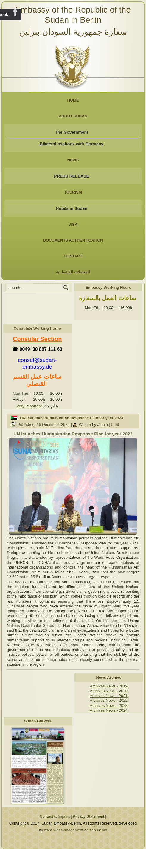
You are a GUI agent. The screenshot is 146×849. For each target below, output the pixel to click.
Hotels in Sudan (71, 208)
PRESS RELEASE (71, 176)
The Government (71, 132)
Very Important (29, 406)
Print (115, 424)
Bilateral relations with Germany (71, 144)
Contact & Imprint (54, 816)
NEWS (73, 160)
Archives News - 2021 (109, 695)
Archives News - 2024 (109, 710)
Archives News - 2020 (109, 691)
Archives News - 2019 (109, 686)
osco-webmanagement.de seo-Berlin (75, 830)
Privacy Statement (88, 816)
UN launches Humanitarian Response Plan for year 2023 (71, 418)
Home (73, 100)
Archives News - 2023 (109, 705)
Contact (73, 256)
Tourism (73, 192)
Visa (73, 224)
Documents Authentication (73, 240)
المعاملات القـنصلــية (73, 272)
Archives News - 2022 (109, 700)
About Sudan (73, 116)
